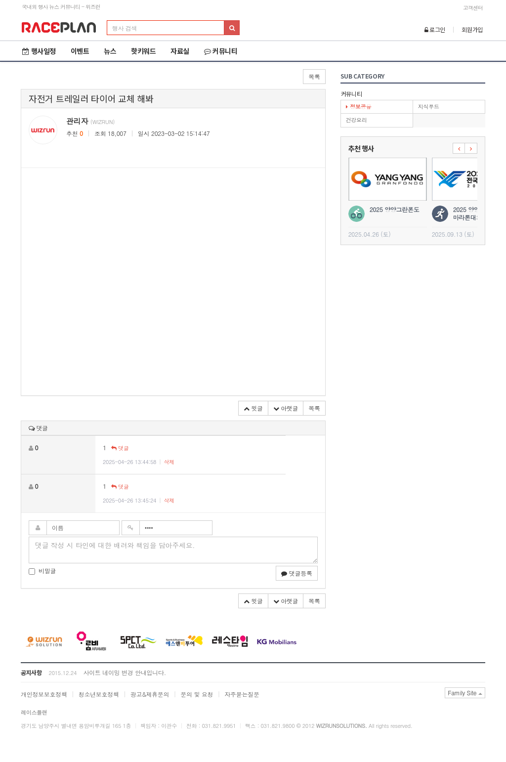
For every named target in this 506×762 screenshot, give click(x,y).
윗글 (253, 408)
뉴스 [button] (110, 51)
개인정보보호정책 (44, 694)
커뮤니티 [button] (221, 51)
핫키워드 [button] (143, 51)
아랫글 (285, 408)
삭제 (169, 462)
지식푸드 (428, 106)
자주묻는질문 (241, 694)
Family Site (465, 692)
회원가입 (472, 29)
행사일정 (39, 51)
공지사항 (31, 672)
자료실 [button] (179, 51)
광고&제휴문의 (149, 694)
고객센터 (473, 7)
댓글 (119, 448)
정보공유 (359, 106)
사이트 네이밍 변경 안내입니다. (124, 672)
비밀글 (42, 570)
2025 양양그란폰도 (395, 209)
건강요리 (356, 120)
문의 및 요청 (196, 694)
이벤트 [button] (80, 51)
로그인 (435, 29)
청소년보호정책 (99, 694)
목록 (314, 76)
